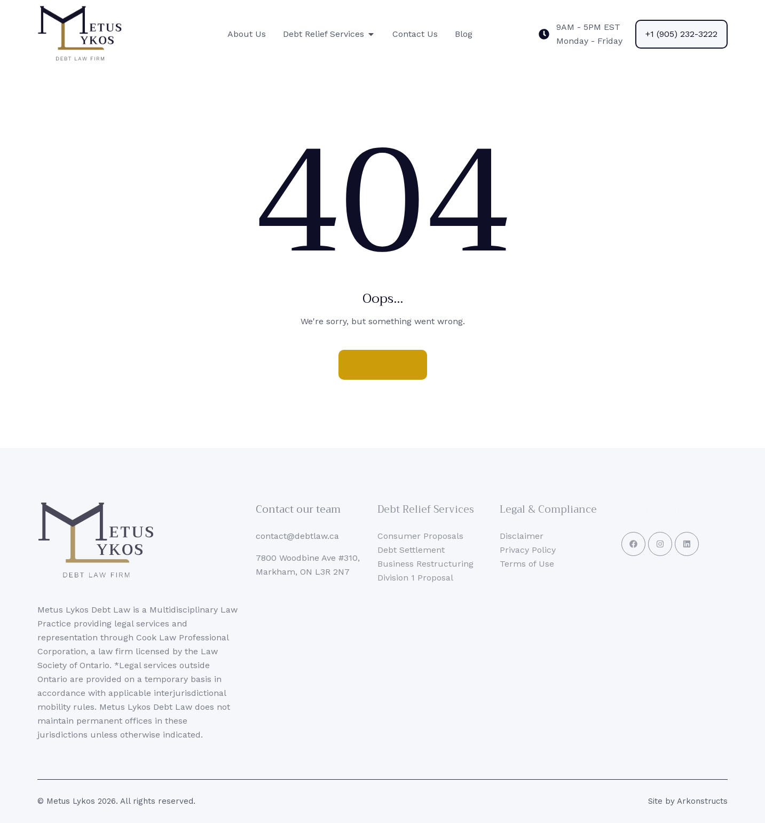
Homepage (383, 364)
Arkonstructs (702, 801)
